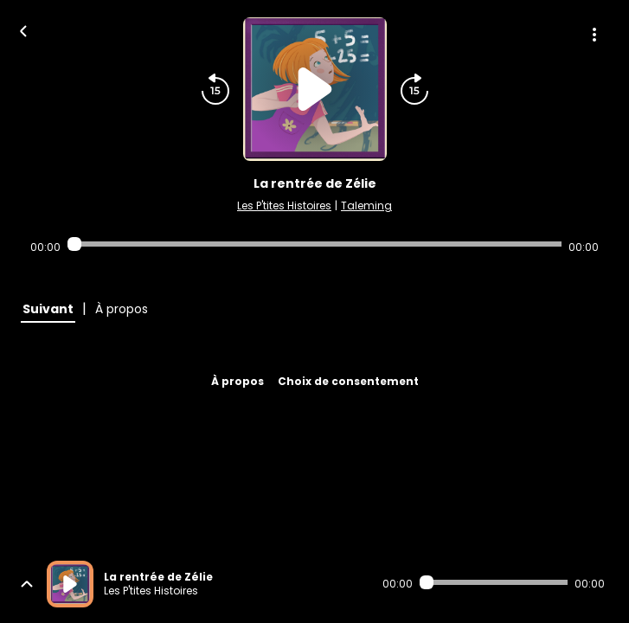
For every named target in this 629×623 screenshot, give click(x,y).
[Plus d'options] (594, 34)
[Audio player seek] (314, 244)
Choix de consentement (348, 381)
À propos (237, 381)
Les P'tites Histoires (284, 205)
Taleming (366, 205)
